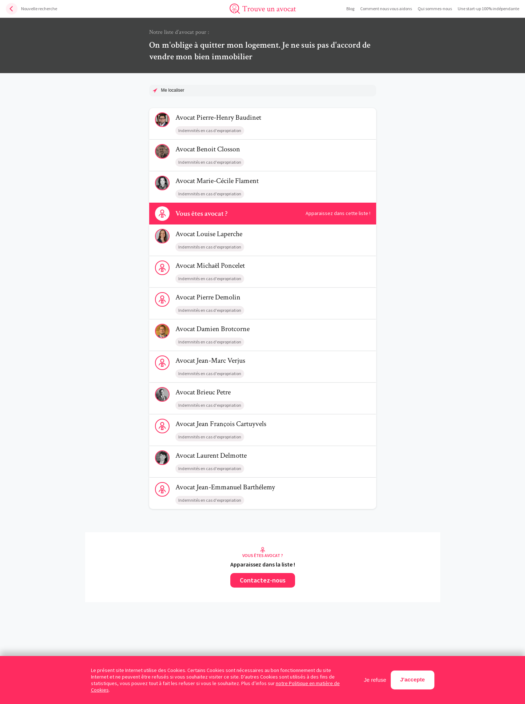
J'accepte (412, 679)
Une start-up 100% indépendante (488, 8)
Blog (350, 8)
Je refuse (375, 680)
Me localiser (172, 90)
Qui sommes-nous (435, 8)
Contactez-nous (263, 580)
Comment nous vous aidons (386, 8)
